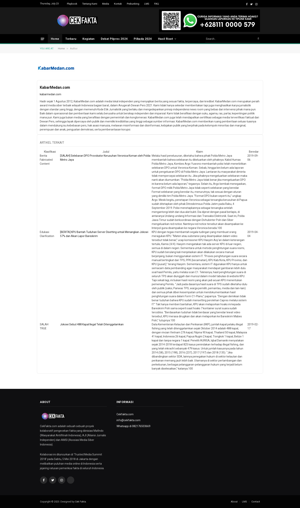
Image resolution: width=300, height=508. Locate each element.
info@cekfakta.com (128, 420)
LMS (146, 3)
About (234, 501)
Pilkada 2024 (143, 39)
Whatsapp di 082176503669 (133, 426)
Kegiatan (88, 39)
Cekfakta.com (125, 414)
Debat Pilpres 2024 (114, 39)
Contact (255, 501)
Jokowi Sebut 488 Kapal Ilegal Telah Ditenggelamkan (92, 324)
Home (55, 39)
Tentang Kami (89, 3)
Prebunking (133, 3)
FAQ (156, 3)
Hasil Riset (165, 39)
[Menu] (42, 39)
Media (105, 3)
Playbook (72, 3)
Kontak (118, 3)
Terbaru (70, 39)
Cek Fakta (80, 501)
